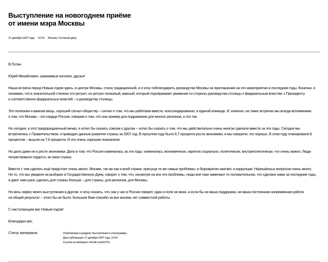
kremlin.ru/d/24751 (99, 242)
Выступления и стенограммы (109, 233)
